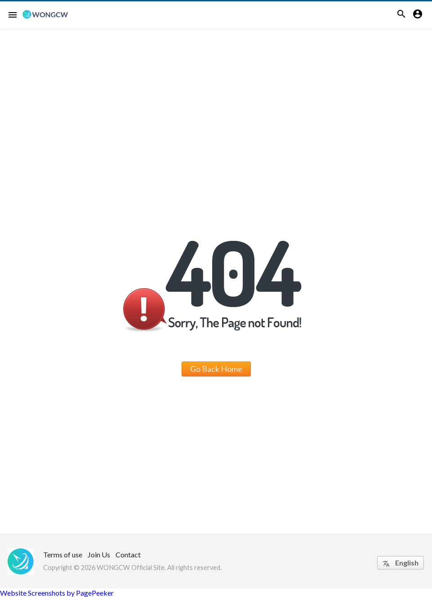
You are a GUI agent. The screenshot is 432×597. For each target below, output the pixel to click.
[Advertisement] (216, 96)
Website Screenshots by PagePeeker (57, 592)
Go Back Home (216, 369)
